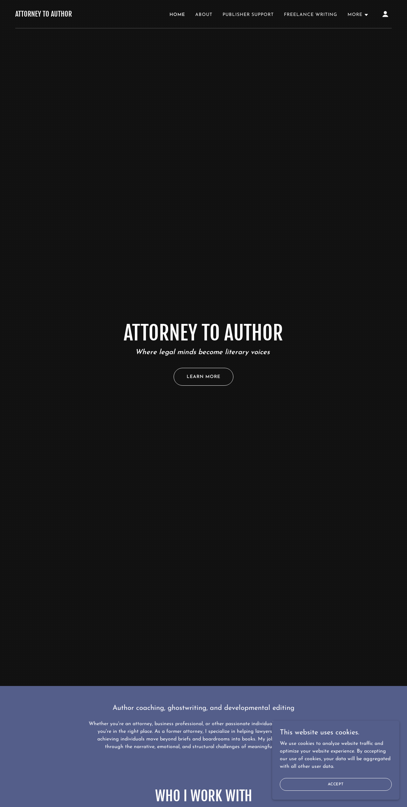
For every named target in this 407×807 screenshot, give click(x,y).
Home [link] (177, 14)
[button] (358, 15)
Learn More (203, 377)
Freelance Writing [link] (310, 14)
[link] (43, 15)
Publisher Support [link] (248, 14)
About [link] (203, 14)
